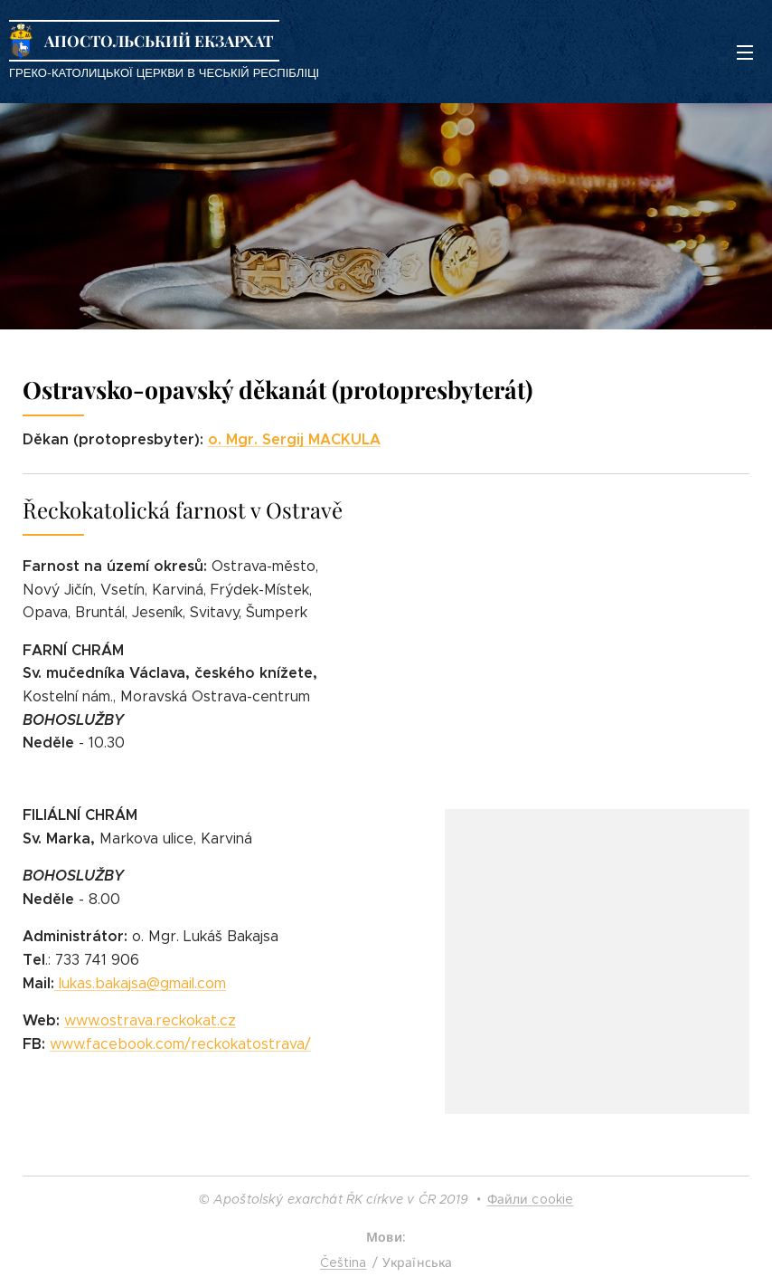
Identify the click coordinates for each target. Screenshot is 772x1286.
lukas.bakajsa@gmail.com (142, 983)
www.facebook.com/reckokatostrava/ (180, 1044)
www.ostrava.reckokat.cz (150, 1020)
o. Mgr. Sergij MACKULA (294, 439)
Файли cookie (530, 1199)
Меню (745, 52)
